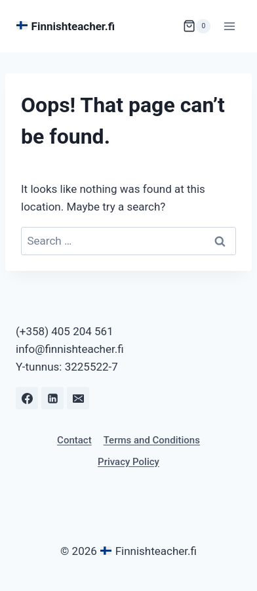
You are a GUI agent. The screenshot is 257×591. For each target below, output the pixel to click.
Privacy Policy (128, 462)
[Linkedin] (52, 398)
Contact (74, 440)
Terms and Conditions (152, 440)
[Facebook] (27, 398)
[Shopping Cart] (196, 26)
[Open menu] (229, 26)
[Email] (78, 398)
